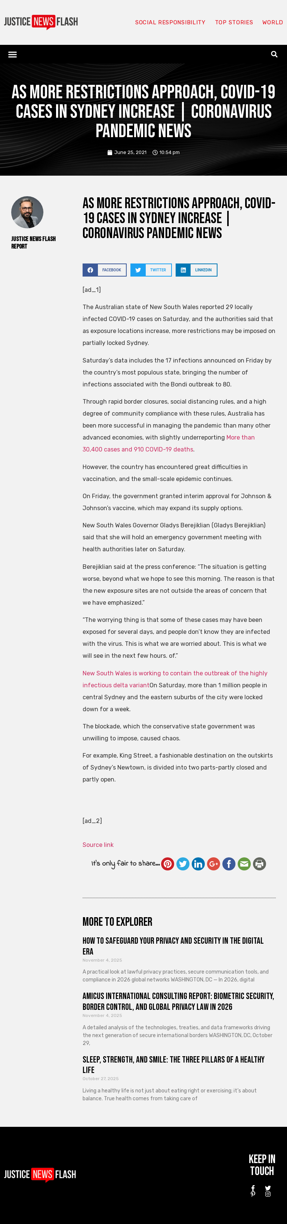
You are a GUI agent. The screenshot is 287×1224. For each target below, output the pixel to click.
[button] (13, 54)
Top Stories (234, 22)
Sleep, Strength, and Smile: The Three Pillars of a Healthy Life (174, 1065)
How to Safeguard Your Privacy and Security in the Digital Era (173, 946)
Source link (98, 844)
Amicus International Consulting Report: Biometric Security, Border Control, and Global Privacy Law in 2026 (178, 1001)
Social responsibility (170, 22)
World (272, 22)
